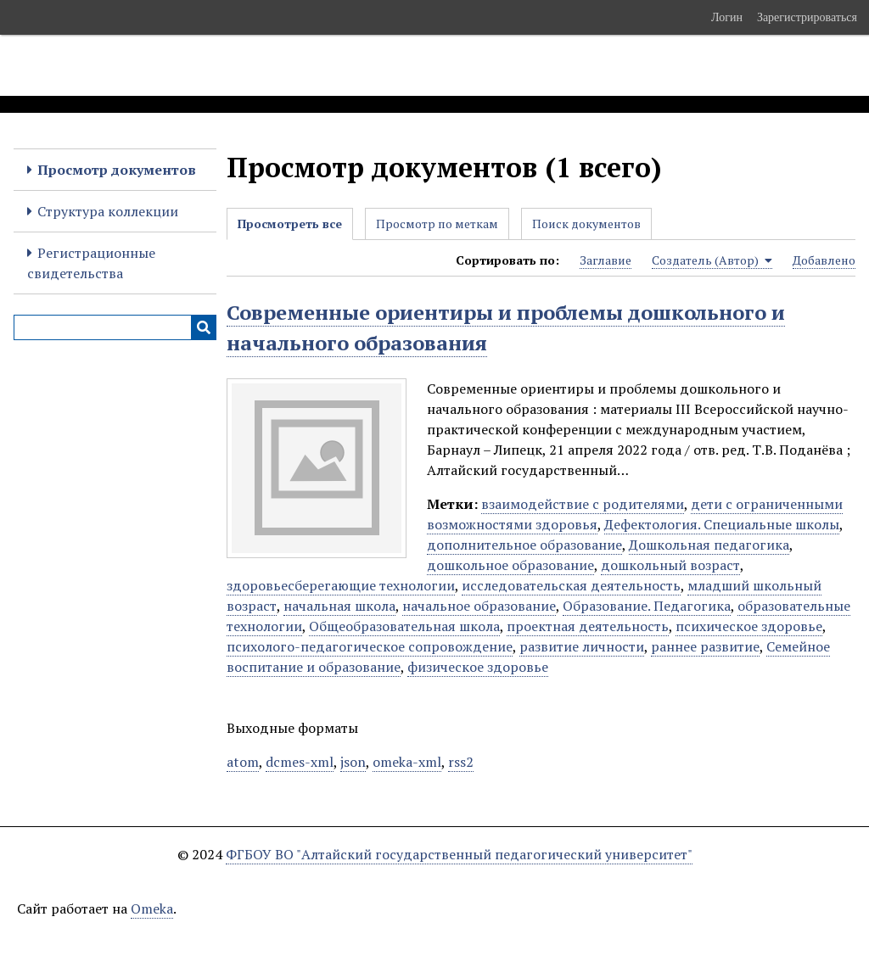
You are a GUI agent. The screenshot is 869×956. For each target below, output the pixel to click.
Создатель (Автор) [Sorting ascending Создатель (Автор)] (712, 260)
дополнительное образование (524, 544)
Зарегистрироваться (807, 17)
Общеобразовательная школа (404, 626)
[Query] (115, 327)
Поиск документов (586, 223)
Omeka (152, 908)
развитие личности (581, 646)
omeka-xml (407, 761)
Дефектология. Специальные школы (721, 524)
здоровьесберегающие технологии (341, 585)
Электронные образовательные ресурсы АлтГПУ (317, 65)
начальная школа (339, 605)
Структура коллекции (107, 211)
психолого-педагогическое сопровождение (370, 646)
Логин (727, 17)
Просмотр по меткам (437, 223)
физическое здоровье (477, 666)
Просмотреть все (290, 223)
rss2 (461, 761)
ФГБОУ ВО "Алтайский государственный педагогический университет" (459, 854)
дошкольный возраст (670, 565)
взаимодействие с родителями (582, 504)
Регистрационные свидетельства (91, 262)
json (353, 761)
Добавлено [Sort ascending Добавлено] (824, 260)
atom (243, 761)
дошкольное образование (510, 565)
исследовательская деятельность (571, 585)
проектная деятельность (588, 626)
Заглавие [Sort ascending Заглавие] (605, 260)
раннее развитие (705, 646)
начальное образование (479, 605)
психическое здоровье (749, 626)
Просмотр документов (116, 169)
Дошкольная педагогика (709, 544)
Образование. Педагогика (647, 605)
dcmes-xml (300, 761)
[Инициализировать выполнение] (203, 327)
